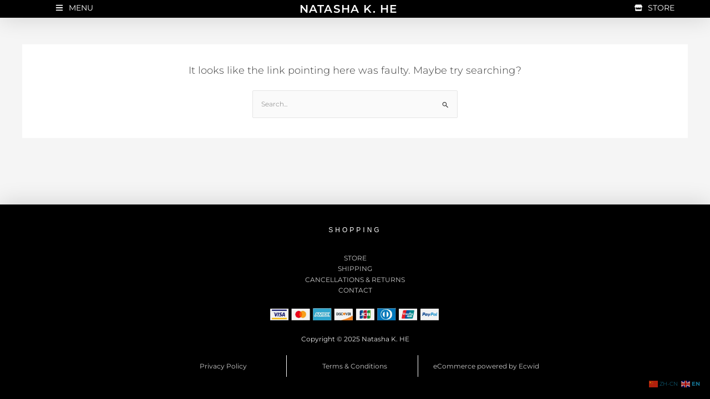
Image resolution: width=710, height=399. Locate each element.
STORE (355, 258)
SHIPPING (355, 268)
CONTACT (355, 290)
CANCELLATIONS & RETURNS (355, 279)
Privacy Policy (223, 366)
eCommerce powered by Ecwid (486, 366)
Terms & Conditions (354, 366)
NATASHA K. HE (349, 9)
